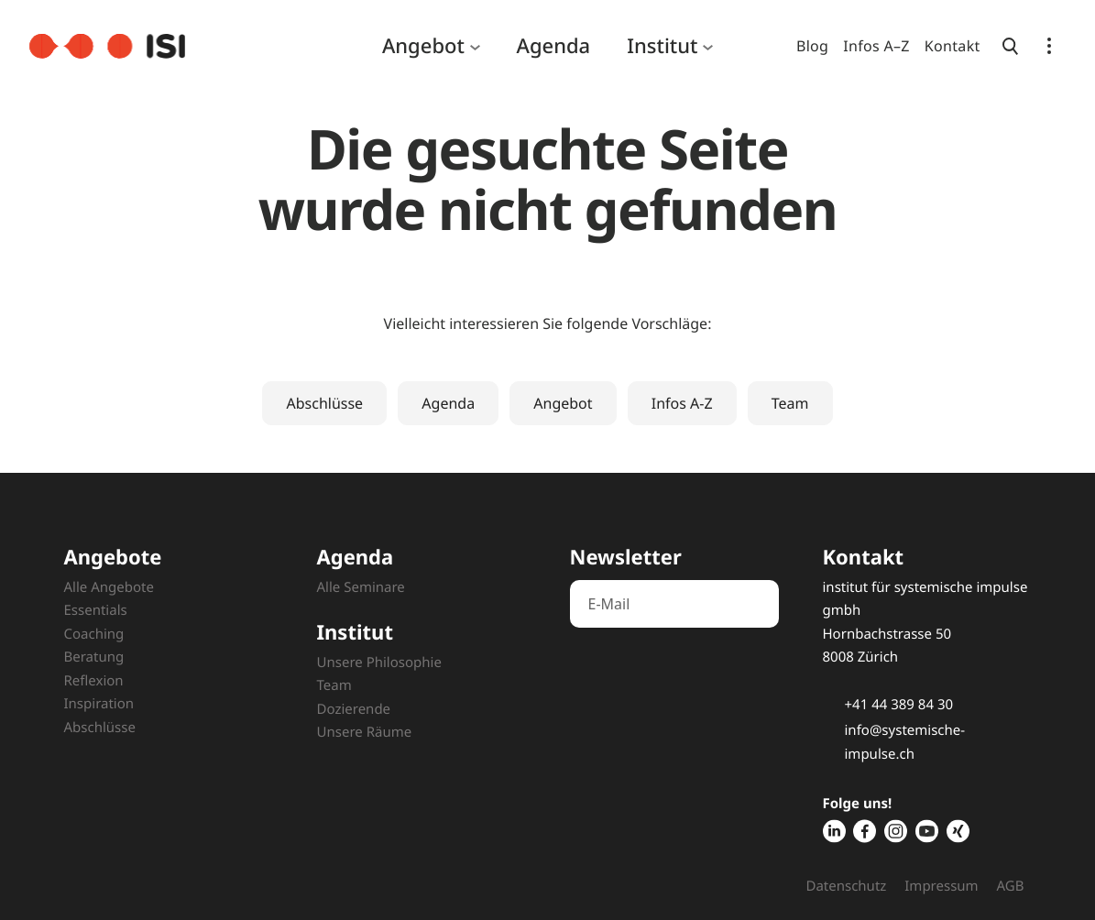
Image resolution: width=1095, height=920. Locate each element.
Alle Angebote (109, 587)
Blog (812, 46)
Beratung (94, 657)
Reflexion (94, 681)
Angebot (423, 46)
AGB (1010, 886)
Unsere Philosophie (379, 662)
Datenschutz (845, 886)
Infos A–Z (876, 46)
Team (790, 403)
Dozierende (354, 709)
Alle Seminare (361, 587)
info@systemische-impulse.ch (905, 742)
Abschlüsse (324, 403)
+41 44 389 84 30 (899, 704)
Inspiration (99, 704)
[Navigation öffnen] (1049, 46)
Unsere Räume (364, 732)
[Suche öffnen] (1010, 46)
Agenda (554, 46)
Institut (662, 46)
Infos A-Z (682, 403)
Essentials (95, 610)
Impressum (941, 886)
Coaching (94, 634)
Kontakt (952, 46)
